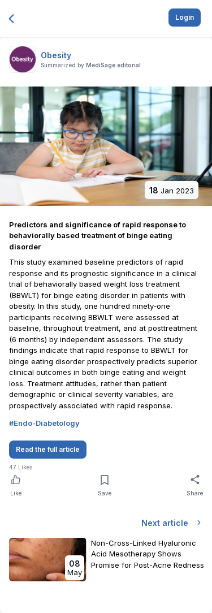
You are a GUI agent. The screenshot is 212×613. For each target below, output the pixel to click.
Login (184, 17)
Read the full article (48, 449)
